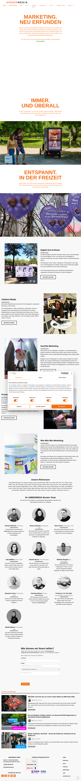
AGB (64, 773)
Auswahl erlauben (40, 406)
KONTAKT (65, 766)
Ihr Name (23, 658)
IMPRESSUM (66, 769)
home (64, 757)
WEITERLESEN (31, 709)
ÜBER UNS (65, 760)
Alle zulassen (61, 406)
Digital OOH (34, 6)
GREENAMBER (13, 5)
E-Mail (22, 663)
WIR (21, 5)
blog (64, 763)
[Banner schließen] (71, 373)
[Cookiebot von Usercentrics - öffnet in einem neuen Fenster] (62, 373)
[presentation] (32, 679)
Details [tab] (40, 377)
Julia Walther (37, 738)
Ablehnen (19, 406)
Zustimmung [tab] (18, 377)
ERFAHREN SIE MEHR (48, 277)
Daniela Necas (38, 700)
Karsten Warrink (38, 720)
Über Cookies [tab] (62, 377)
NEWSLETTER (61, 5)
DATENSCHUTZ (66, 776)
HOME (4, 5)
